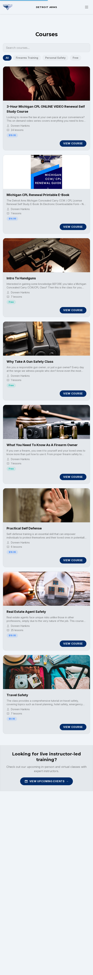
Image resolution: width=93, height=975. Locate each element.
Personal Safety (55, 57)
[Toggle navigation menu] (86, 7)
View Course (73, 143)
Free (75, 57)
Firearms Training (27, 57)
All (7, 57)
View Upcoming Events (46, 781)
